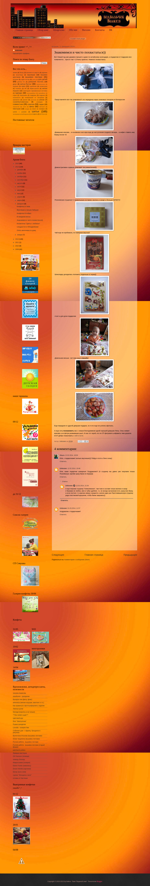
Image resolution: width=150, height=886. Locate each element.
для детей (42, 79)
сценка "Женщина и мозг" (22, 775)
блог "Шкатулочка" (19, 721)
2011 (17, 242)
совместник (18, 104)
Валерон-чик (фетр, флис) (22, 699)
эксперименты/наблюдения (21, 114)
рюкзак (41, 100)
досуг (15, 84)
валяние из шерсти (32, 72)
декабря (20, 170)
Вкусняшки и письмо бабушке (27, 210)
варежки (44, 72)
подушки (42, 95)
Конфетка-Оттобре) (24, 213)
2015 (17, 163)
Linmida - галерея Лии (21, 727)
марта (19, 200)
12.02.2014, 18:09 (71, 455)
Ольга (62, 455)
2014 (17, 167)
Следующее (58, 555)
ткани (24, 106)
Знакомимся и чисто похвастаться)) (30, 220)
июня (19, 190)
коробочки (33, 86)
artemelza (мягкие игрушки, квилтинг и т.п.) (28, 702)
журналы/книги (40, 84)
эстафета (34, 114)
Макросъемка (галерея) (21, 762)
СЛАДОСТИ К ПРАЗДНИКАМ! (27, 227)
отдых (15, 95)
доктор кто (21, 82)
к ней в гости (78, 436)
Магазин (86, 30)
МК (26, 88)
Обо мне (73, 30)
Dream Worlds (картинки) (22, 769)
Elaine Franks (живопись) (22, 766)
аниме (15, 72)
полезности (16, 97)
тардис (41, 104)
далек (34, 79)
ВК (110, 30)
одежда (18, 93)
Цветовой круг (18, 718)
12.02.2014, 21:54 (82, 486)
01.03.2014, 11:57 (74, 508)
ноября (20, 173)
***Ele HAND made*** (20, 715)
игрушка (15, 86)
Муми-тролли (34, 88)
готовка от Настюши (20, 778)
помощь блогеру (19, 759)
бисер (22, 72)
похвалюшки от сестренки (34, 97)
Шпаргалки (58, 30)
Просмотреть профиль (21, 53)
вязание (15, 79)
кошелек (18, 88)
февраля (20, 204)
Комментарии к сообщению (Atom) (77, 560)
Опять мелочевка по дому (26, 230)
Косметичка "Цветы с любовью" (28, 224)
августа (20, 183)
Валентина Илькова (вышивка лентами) (27, 736)
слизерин (39, 102)
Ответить (63, 461)
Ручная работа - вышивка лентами (25, 742)
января (20, 235)
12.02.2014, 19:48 (74, 468)
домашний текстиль (36, 82)
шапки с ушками (19, 112)
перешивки (23, 95)
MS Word (42, 114)
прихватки (16, 100)
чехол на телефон (38, 109)
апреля (20, 197)
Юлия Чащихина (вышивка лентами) (26, 739)
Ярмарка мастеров (20, 753)
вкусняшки (31, 75)
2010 (17, 246)
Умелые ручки (18, 709)
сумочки (31, 104)
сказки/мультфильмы (20, 102)
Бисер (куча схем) (19, 772)
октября (20, 176)
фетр (31, 106)
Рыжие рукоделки (19, 724)
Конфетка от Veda (23, 206)
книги (23, 86)
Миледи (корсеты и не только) (24, 712)
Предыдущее (130, 555)
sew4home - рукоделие (21, 696)
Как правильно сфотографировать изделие (29, 706)
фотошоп (42, 106)
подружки (33, 95)
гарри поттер (25, 79)
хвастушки (17, 109)
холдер (27, 109)
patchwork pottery (19, 750)
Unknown (63, 468)
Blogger (99, 881)
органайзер (41, 93)
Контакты (100, 30)
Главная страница (24, 30)
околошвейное (31, 93)
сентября (20, 180)
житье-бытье (25, 84)
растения (33, 99)
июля (19, 187)
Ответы (65, 481)
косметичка (43, 86)
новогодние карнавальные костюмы (35, 91)
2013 (17, 239)
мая (18, 193)
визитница (19, 75)
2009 (17, 249)
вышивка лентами (33, 77)
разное (25, 100)
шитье (35, 111)
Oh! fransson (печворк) (21, 756)
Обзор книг (43, 30)
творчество (16, 106)
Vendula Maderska (19, 693)
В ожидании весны (23, 217)
